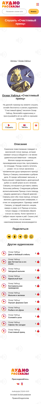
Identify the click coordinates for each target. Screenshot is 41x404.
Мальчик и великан (16, 295)
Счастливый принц (16, 332)
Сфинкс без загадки (16, 325)
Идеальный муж (15, 279)
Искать (34, 11)
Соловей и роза (15, 317)
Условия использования (20, 395)
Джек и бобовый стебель (19, 254)
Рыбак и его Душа (16, 310)
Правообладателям (20, 398)
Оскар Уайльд (24, 61)
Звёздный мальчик (16, 271)
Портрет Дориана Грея (18, 303)
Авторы (13, 61)
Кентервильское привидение (15, 287)
